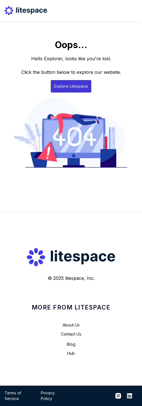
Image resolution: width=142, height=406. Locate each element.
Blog (71, 344)
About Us (71, 325)
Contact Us (71, 334)
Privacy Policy (48, 395)
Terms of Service (13, 395)
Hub (71, 353)
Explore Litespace (71, 86)
